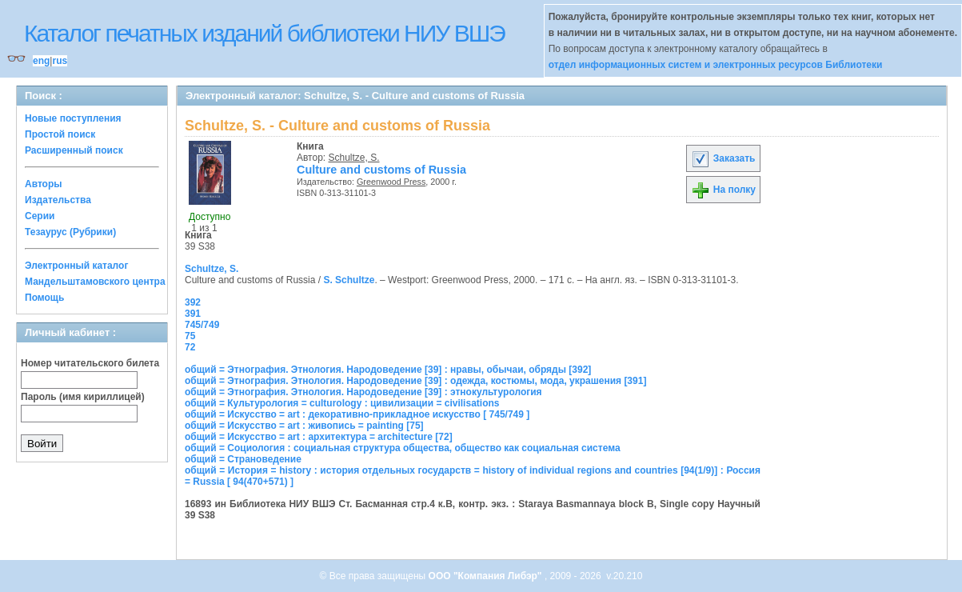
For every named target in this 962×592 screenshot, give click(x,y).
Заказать (723, 158)
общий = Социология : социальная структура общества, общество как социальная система (403, 448)
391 (193, 313)
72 (190, 347)
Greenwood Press (391, 181)
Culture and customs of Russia (381, 169)
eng (41, 60)
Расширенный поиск (74, 150)
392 (193, 302)
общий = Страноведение (243, 459)
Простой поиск (60, 134)
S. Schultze (348, 280)
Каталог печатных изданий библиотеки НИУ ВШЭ (264, 33)
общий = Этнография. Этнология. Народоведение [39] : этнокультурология (363, 392)
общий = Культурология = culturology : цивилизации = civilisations (342, 403)
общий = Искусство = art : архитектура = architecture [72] (319, 436)
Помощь (44, 297)
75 (190, 336)
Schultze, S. (354, 157)
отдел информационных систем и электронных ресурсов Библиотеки (716, 64)
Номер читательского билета (90, 363)
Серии (39, 216)
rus (59, 60)
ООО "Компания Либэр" (487, 576)
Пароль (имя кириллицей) (83, 396)
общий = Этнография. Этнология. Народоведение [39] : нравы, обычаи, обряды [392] (388, 369)
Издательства (58, 200)
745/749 (202, 324)
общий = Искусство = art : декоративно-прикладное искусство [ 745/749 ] (357, 414)
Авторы (43, 184)
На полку (723, 189)
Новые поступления (73, 118)
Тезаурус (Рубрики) (70, 232)
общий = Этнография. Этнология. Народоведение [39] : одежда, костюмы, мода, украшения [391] (415, 380)
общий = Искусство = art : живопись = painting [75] (304, 425)
